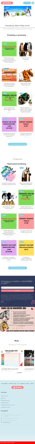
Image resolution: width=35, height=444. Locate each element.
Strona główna (4, 383)
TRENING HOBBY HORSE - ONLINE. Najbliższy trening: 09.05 (9, 109)
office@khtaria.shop (6, 422)
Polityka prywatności (5, 402)
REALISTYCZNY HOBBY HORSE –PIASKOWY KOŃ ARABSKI (26, 184)
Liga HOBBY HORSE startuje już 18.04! (9, 369)
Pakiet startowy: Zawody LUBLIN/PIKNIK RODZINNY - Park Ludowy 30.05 (9, 85)
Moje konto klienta (4, 395)
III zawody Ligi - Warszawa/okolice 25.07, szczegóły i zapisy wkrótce (26, 259)
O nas (18, 383)
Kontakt (32, 383)
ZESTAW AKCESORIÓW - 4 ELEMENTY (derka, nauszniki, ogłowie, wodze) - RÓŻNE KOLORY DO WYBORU (26, 110)
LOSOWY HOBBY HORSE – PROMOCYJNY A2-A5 (25, 84)
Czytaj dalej (19, 372)
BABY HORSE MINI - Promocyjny (26, 58)
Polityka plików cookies (5, 407)
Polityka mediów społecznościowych (8, 404)
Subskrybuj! (17, 290)
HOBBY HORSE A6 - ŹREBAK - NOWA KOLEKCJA (9, 207)
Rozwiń (2, 301)
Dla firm (27, 383)
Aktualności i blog (12, 383)
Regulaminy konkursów (5, 400)
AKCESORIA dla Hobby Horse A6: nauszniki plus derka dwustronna (9, 184)
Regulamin (22, 383)
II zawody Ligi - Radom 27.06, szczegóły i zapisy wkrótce (26, 134)
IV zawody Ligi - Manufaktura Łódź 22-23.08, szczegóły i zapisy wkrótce (9, 135)
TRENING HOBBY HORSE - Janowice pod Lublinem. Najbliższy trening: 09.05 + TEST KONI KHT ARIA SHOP (9, 60)
